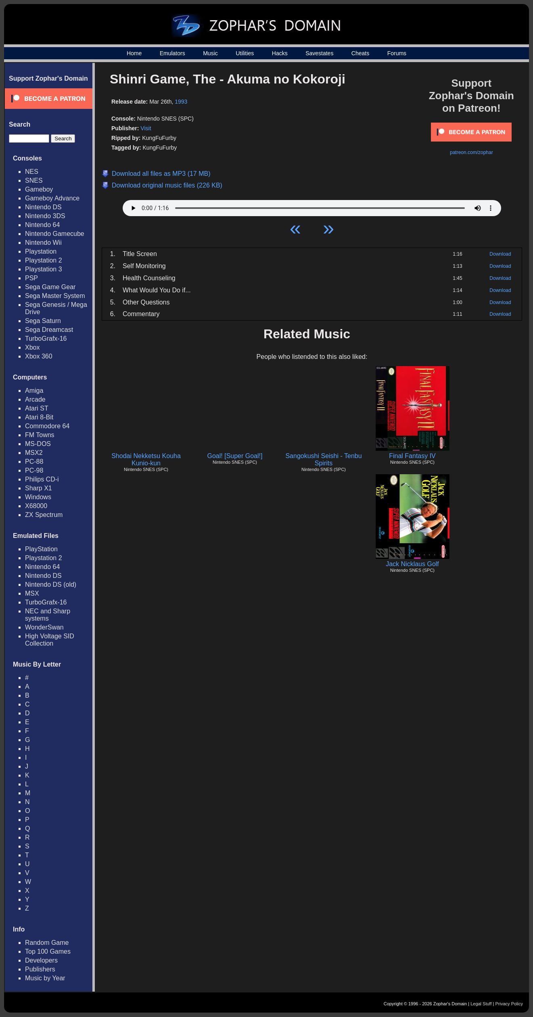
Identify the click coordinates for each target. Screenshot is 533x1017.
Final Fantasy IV (412, 455)
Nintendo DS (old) (50, 584)
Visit (145, 128)
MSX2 (34, 452)
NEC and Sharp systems (47, 615)
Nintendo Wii (43, 242)
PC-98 (34, 470)
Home (134, 53)
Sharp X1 (38, 488)
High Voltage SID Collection (49, 640)
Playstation (40, 251)
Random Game (47, 942)
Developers (41, 960)
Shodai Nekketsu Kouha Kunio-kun (146, 459)
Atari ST (36, 408)
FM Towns (39, 434)
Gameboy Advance (52, 198)
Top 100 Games (48, 951)
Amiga (34, 390)
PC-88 (34, 461)
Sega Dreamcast (49, 329)
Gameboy (39, 189)
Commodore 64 (47, 426)
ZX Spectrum (44, 514)
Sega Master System (55, 295)
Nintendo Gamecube (54, 233)
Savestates (319, 53)
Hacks (280, 53)
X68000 (36, 505)
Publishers (40, 969)
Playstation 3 (43, 269)
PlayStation (41, 549)
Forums (396, 53)
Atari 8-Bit (39, 417)
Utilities (245, 53)
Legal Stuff (480, 1003)
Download (500, 254)
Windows (38, 497)
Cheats (360, 53)
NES (31, 171)
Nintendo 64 (42, 224)
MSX (32, 593)
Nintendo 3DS (45, 216)
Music (210, 53)
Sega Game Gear (50, 286)
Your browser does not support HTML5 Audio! (312, 206)
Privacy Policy (509, 1003)
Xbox (32, 347)
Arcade (35, 399)
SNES (34, 180)
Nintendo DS (43, 207)
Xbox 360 (38, 356)
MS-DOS (38, 443)
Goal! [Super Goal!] (235, 455)
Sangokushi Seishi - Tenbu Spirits (323, 459)
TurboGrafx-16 (46, 338)
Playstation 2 (43, 260)
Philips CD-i (42, 479)
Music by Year (45, 978)
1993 (181, 101)
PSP (31, 278)
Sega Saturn (43, 320)
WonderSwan (44, 627)
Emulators (172, 53)
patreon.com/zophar (471, 152)
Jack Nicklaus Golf (412, 564)
